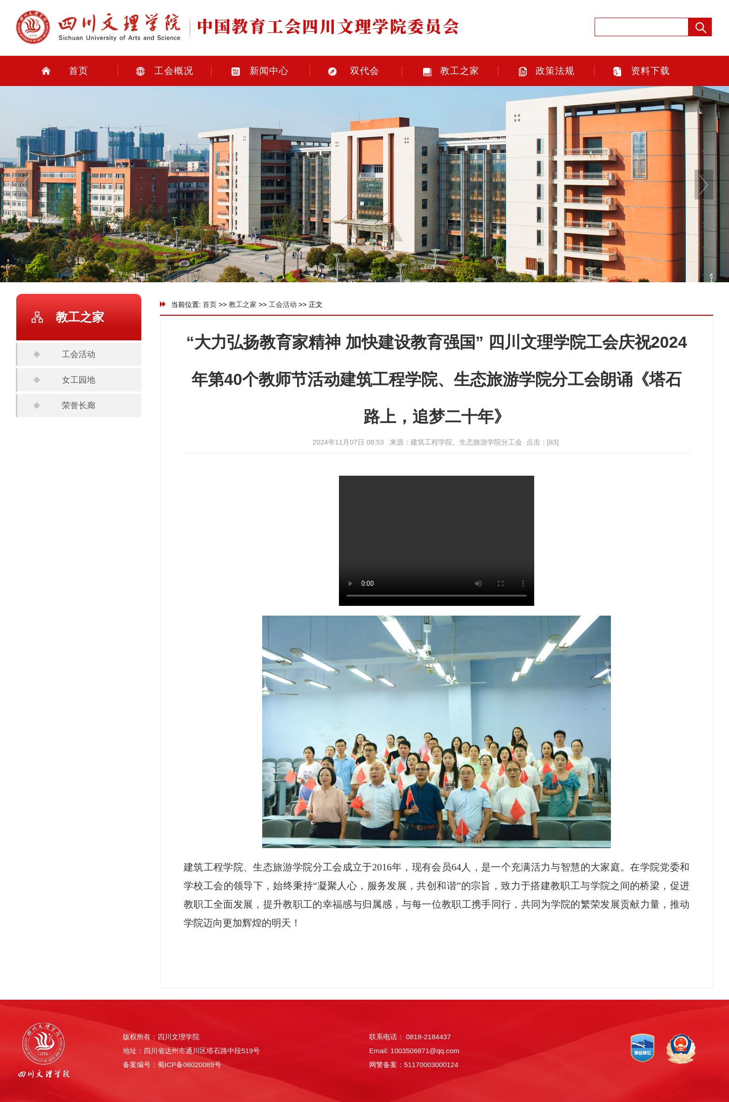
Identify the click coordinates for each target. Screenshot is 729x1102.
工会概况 (173, 71)
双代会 (364, 71)
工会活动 (78, 354)
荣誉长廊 (78, 405)
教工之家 (459, 71)
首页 (78, 71)
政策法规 (555, 71)
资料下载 (650, 71)
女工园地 (78, 380)
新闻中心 (269, 71)
